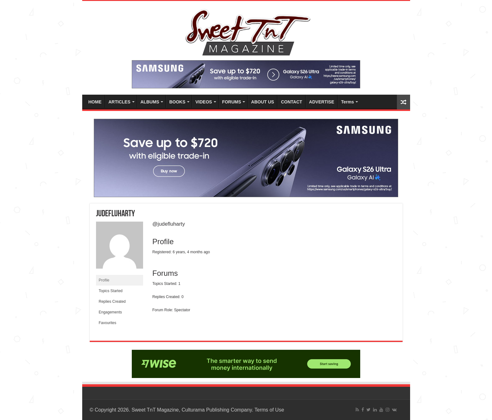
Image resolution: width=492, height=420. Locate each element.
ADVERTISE (321, 101)
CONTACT (291, 101)
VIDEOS (203, 101)
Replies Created (112, 301)
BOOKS (177, 101)
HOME (95, 101)
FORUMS (231, 101)
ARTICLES (120, 101)
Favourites (107, 323)
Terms (347, 101)
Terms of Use (269, 409)
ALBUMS (150, 101)
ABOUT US (262, 101)
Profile (104, 280)
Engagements (110, 312)
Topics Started (111, 291)
